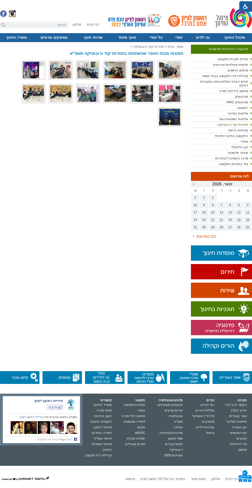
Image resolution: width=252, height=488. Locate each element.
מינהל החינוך (234, 37)
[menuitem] (77, 25)
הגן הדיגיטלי (239, 147)
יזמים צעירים (174, 444)
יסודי (179, 37)
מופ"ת (178, 421)
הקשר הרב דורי (236, 405)
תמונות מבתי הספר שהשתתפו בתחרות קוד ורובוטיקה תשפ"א (126, 53)
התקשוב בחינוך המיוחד (231, 136)
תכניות (242, 400)
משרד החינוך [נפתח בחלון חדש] (102, 405)
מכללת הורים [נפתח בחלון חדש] (205, 410)
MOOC (140, 433)
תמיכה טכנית (136, 438)
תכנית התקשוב (134, 405)
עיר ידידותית (238, 444)
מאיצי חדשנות (238, 153)
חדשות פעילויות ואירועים (230, 65)
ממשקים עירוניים (53, 37)
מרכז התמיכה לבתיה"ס (231, 158)
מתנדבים (208, 421)
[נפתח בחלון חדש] (77, 24)
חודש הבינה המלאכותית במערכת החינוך (224, 83)
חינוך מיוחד (127, 37)
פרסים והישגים (238, 70)
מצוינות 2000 (173, 455)
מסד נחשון (175, 438)
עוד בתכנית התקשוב (233, 164)
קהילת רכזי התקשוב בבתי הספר (225, 76)
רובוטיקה (176, 450)
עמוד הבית (175, 46)
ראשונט (242, 108)
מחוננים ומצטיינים (170, 405)
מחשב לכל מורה (133, 416)
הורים (210, 400)
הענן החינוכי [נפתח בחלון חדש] (103, 416)
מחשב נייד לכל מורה (233, 91)
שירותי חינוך (92, 37)
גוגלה (244, 141)
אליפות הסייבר (237, 113)
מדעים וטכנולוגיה (171, 400)
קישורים (106, 400)
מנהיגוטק (241, 96)
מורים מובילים (135, 444)
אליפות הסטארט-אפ (233, 119)
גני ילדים (202, 37)
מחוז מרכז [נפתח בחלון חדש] (104, 410)
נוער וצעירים (238, 416)
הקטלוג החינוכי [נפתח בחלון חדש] (101, 421)
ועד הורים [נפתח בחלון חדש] (208, 405)
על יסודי (156, 37)
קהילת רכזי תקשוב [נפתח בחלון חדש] (98, 455)
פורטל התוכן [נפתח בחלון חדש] (103, 427)
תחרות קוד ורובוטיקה (232, 125)
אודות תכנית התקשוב (232, 59)
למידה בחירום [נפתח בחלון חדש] (102, 433)
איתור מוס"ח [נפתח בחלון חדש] (103, 438)
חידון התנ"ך (238, 410)
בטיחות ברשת (238, 130)
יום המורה (239, 427)
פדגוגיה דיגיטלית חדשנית (228, 49)
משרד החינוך (16, 37)
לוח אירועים (239, 176)
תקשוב (140, 400)
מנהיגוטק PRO (237, 102)
